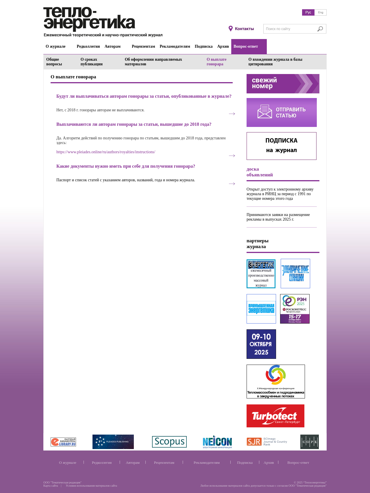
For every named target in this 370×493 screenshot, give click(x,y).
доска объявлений (260, 172)
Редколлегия (102, 462)
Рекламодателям (207, 462)
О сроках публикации (92, 61)
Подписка (245, 462)
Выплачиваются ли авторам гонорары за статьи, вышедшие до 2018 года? (133, 124)
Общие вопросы (54, 61)
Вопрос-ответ (298, 462)
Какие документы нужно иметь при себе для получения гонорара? (125, 166)
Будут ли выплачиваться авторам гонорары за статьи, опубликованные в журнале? (144, 96)
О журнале (67, 462)
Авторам (133, 462)
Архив (269, 462)
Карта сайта (50, 485)
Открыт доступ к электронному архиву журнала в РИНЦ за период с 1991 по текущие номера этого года (280, 194)
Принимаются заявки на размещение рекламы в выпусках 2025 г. (278, 217)
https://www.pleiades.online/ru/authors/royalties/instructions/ (105, 152)
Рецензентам (164, 462)
